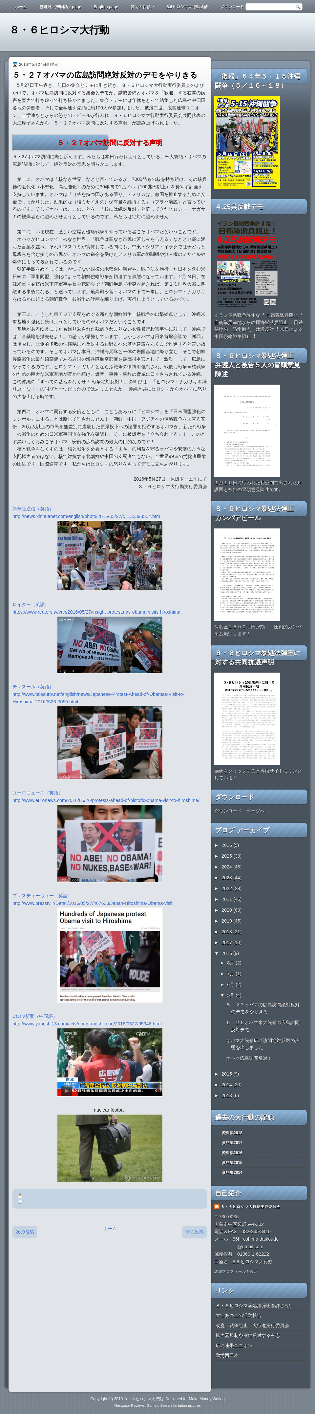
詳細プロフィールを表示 (236, 1271)
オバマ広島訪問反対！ (249, 1058)
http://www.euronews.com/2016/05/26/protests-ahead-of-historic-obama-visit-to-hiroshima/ (106, 800)
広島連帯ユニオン (234, 1345)
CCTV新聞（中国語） (34, 1016)
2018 (227, 931)
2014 (227, 1084)
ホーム (21, 7)
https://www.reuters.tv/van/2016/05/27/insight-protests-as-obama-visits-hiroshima (96, 612)
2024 (227, 866)
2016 (227, 953)
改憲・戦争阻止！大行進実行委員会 (252, 1325)
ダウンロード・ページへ (239, 810)
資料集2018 (232, 1133)
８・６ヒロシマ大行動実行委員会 (251, 1207)
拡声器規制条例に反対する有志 (248, 1335)
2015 (227, 1074)
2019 (227, 921)
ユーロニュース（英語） (37, 792)
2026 (227, 845)
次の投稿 (25, 1231)
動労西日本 (227, 1355)
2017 (227, 942)
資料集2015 (232, 1162)
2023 (227, 877)
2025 (227, 856)
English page (106, 7)
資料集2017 (232, 1142)
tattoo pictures (189, 1405)
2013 (227, 1095)
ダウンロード (232, 7)
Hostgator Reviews (130, 1405)
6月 (231, 984)
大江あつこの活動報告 (239, 1315)
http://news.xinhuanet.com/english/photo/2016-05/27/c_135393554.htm (86, 516)
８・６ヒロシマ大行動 (59, 30)
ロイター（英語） (30, 604)
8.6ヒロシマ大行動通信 (187, 7)
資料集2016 (232, 1153)
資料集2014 (232, 1172)
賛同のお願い (142, 7)
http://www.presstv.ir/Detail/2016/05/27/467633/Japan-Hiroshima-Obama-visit (93, 903)
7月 (231, 973)
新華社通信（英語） (33, 508)
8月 (231, 962)
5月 (231, 995)
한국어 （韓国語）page (60, 7)
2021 (227, 899)
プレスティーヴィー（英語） (42, 895)
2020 (227, 910)
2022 (227, 888)
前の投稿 (194, 1231)
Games (152, 1405)
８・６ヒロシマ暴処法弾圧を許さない (255, 1305)
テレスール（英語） (33, 686)
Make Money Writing (206, 1399)
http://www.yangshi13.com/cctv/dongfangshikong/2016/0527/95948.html (87, 1023)
